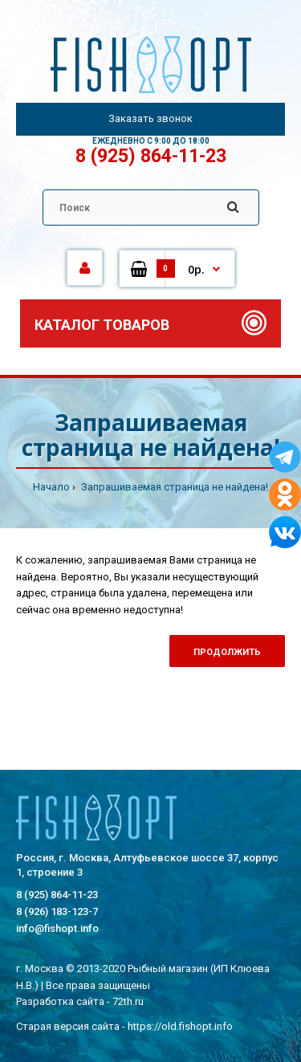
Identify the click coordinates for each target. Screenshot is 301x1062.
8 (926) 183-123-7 (57, 911)
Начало (51, 487)
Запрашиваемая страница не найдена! (173, 487)
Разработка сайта (60, 1001)
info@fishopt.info (57, 928)
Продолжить (227, 652)
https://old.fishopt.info (180, 1026)
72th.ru (128, 1001)
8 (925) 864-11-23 (150, 156)
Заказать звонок (150, 118)
